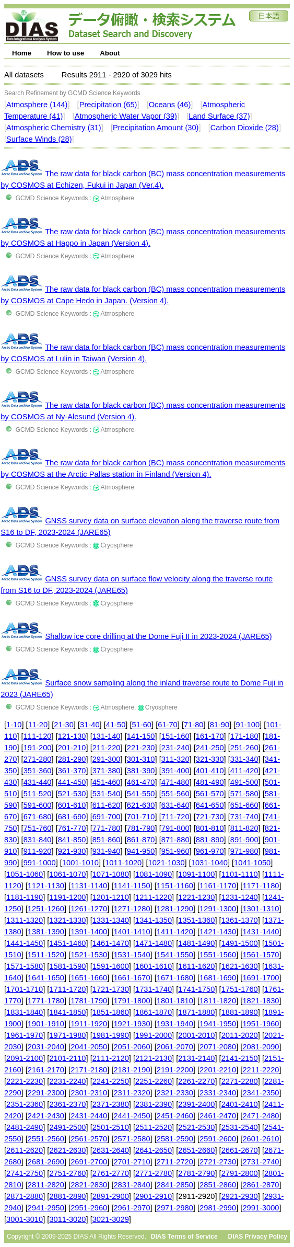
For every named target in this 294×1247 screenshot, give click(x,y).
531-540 (106, 794)
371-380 (106, 770)
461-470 (141, 782)
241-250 (210, 747)
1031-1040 (209, 863)
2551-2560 (46, 1139)
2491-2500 (67, 1127)
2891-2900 (110, 1196)
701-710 (141, 817)
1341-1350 (153, 920)
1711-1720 (67, 989)
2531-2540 (239, 1127)
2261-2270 (196, 1081)
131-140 (106, 736)
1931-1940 (175, 1024)
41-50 (116, 724)
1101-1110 (239, 874)
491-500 (244, 782)
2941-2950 (46, 1208)
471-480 (175, 782)
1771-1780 (46, 1001)
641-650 (210, 805)
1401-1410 (131, 932)
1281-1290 (175, 909)
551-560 (175, 794)
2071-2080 (217, 1047)
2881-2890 (67, 1196)
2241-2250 (110, 1081)
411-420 (244, 770)
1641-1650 (46, 978)
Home (21, 53)
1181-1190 (24, 897)
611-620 (106, 805)
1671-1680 (175, 978)
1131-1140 (88, 886)
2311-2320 (131, 1093)
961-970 (210, 851)
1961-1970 (24, 1035)
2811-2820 (46, 1185)
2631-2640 (110, 1150)
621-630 (141, 805)
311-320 (175, 759)
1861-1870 (153, 1012)
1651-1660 (88, 978)
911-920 (37, 851)
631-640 (175, 805)
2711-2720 (175, 1162)
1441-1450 (24, 943)
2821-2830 (88, 1185)
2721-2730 (217, 1162)
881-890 (210, 840)
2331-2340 (217, 1093)
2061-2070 (175, 1047)
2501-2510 (110, 1127)
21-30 (64, 724)
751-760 (37, 828)
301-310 (141, 759)
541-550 (141, 794)
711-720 (175, 817)
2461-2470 (217, 1116)
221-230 (141, 747)
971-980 (244, 851)
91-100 (248, 724)
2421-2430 (46, 1116)
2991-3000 (260, 1208)
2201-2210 (217, 1070)
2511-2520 (153, 1127)
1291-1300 (217, 909)
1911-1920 (88, 1024)
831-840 (37, 840)
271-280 (37, 759)
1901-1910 (46, 1024)
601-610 (72, 805)
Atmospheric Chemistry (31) (53, 127)
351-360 (37, 770)
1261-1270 (88, 909)
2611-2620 (24, 1150)
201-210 (72, 747)
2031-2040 (46, 1047)
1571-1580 (24, 966)
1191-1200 (67, 897)
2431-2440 (88, 1116)
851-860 (106, 840)
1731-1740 (153, 989)
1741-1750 (196, 989)
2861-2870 (260, 1185)
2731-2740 (260, 1162)
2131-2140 (196, 1058)
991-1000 (39, 863)
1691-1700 (260, 978)
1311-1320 (24, 920)
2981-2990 (217, 1208)
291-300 (106, 759)
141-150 (141, 736)
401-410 (210, 770)
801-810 (210, 828)
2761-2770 (110, 1173)
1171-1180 (260, 886)
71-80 (194, 724)
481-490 (210, 782)
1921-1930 (131, 1024)
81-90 (220, 724)
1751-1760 (239, 989)
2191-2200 (175, 1070)
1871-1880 (196, 1012)
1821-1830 (260, 1001)
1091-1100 (196, 874)
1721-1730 (110, 989)
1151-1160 (175, 886)
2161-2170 (46, 1070)
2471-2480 (260, 1116)
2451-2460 (175, 1116)
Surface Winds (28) (39, 139)
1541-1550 (175, 955)
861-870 (141, 840)
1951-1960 (260, 1024)
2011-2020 (239, 1035)
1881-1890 (239, 1012)
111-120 (37, 736)
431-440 (37, 782)
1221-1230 (196, 897)
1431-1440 (260, 932)
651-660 (244, 805)
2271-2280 (239, 1081)
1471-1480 (153, 943)
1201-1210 (110, 897)
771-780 (106, 828)
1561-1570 (260, 955)
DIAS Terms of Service (184, 1236)
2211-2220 (260, 1070)
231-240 (175, 747)
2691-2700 (88, 1162)
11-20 (38, 724)
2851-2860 (217, 1185)
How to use (65, 53)
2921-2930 (239, 1196)
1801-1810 (175, 1001)
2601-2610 (260, 1139)
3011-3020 (67, 1219)
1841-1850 (67, 1012)
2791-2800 (239, 1173)
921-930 (72, 851)
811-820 (244, 828)
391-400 (175, 770)
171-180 (244, 736)
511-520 (37, 794)
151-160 (175, 736)
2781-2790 (196, 1173)
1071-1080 (110, 874)
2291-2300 (46, 1093)
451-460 (106, 782)
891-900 (244, 840)
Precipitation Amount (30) (156, 127)
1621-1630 (239, 966)
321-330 (210, 759)
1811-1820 (217, 1001)
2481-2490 (24, 1127)
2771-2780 (153, 1173)
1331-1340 (110, 920)
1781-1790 (88, 1001)
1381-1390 (46, 932)
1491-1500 (239, 943)
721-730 (210, 817)
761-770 (72, 828)
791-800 (175, 828)
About (110, 53)
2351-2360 (24, 1104)
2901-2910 (153, 1196)
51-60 (142, 724)
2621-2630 (67, 1150)
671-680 (37, 817)
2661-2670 (239, 1150)
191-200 (37, 747)
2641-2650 (153, 1150)
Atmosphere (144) (36, 104)
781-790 (141, 828)
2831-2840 (131, 1185)
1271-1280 (131, 909)
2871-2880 (24, 1196)
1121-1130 (46, 886)
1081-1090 (153, 874)
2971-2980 (175, 1208)
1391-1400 (88, 932)
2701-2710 (131, 1162)
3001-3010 (24, 1219)
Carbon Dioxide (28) (244, 127)
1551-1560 (217, 955)
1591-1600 (110, 966)
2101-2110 (67, 1058)
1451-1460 (67, 943)
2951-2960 (88, 1208)
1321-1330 (67, 920)
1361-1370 (239, 920)
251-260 (244, 747)
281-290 (72, 759)
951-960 (175, 851)
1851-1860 (110, 1012)
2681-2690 (46, 1162)
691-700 (106, 817)
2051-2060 (131, 1047)
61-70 (168, 724)
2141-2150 (239, 1058)
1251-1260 (46, 909)
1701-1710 (24, 989)
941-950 (141, 851)
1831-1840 (24, 1012)
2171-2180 (88, 1070)
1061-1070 (67, 874)
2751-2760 (67, 1173)
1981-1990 (110, 1035)
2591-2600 (217, 1139)
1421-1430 (217, 932)
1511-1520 (46, 955)
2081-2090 (260, 1047)
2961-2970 (131, 1208)
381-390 (141, 770)
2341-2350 (260, 1093)
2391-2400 (196, 1104)
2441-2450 (131, 1116)
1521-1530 (88, 955)
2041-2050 (88, 1047)
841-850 (72, 840)
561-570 (210, 794)
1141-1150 (131, 886)
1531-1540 (131, 955)
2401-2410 (239, 1104)
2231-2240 (67, 1081)
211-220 (106, 747)
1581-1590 (67, 966)
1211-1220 (153, 897)
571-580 (244, 794)
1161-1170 (217, 886)
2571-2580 (131, 1139)
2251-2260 (153, 1081)
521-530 (72, 794)
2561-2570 (88, 1139)
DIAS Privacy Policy (257, 1236)
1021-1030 (166, 863)
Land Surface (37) (219, 116)
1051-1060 (24, 874)
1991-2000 (153, 1035)
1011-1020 (123, 863)
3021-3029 (110, 1219)
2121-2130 (153, 1058)
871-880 (175, 840)
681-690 (72, 817)
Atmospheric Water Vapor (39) (126, 116)
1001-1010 (80, 863)
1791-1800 (131, 1001)
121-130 (72, 736)
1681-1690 (217, 978)
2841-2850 (175, 1185)
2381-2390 (153, 1104)
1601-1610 (153, 966)
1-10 (13, 724)
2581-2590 (175, 1139)
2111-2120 (110, 1058)
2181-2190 (131, 1070)
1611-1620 (196, 966)
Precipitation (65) (108, 104)
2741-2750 (24, 1173)
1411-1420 (175, 932)
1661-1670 (131, 978)
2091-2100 (24, 1058)
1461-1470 (110, 943)
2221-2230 (24, 1081)
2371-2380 (110, 1104)
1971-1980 (67, 1035)
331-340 (244, 759)
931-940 (106, 851)
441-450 (72, 782)
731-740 (244, 817)
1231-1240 (239, 897)
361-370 (72, 770)
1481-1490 (196, 943)
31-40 (90, 724)
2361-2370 (67, 1104)
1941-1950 (217, 1024)
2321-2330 (175, 1093)
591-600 (37, 805)
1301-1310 (260, 909)
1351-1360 (196, 920)
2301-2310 (88, 1093)
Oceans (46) (170, 104)
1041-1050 (252, 863)
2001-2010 (196, 1035)
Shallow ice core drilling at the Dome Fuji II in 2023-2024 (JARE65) (158, 636)
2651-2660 (196, 1150)
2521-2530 (196, 1127)
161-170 (210, 736)
